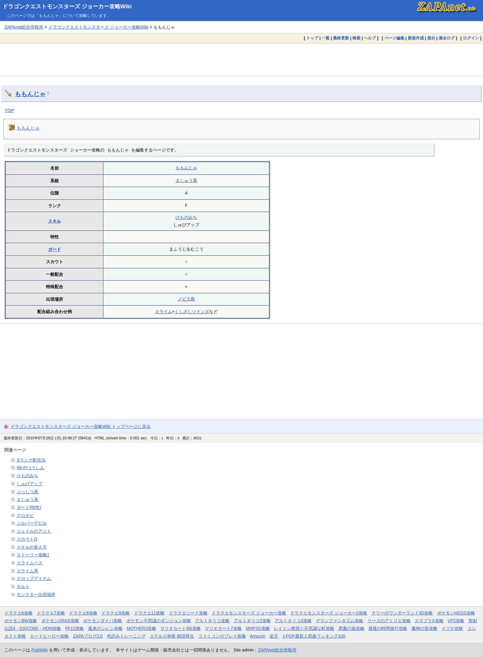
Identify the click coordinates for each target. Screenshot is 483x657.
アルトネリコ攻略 (212, 620)
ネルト (23, 586)
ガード (54, 249)
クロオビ (25, 515)
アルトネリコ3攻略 (293, 620)
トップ (312, 38)
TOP (9, 110)
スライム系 (27, 570)
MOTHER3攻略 (141, 628)
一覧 (326, 38)
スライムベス (30, 562)
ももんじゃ (30, 94)
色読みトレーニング (126, 636)
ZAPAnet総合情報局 (23, 27)
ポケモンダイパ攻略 (102, 620)
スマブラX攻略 (429, 620)
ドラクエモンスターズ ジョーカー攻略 (249, 613)
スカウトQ (27, 539)
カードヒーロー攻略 (49, 636)
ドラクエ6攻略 (18, 613)
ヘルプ (370, 38)
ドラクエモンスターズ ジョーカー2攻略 (328, 613)
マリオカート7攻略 (223, 628)
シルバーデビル (32, 523)
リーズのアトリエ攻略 (389, 620)
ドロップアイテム (34, 578)
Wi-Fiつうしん (30, 467)
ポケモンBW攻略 (20, 620)
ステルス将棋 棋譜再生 (172, 636)
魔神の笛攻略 (424, 628)
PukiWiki (39, 649)
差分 (431, 38)
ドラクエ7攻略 (51, 613)
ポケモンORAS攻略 (60, 620)
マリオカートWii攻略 (180, 628)
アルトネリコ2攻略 (252, 620)
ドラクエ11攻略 (149, 613)
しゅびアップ (30, 483)
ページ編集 (394, 38)
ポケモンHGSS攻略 (456, 613)
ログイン (471, 38)
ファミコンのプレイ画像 (222, 636)
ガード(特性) (29, 507)
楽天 (274, 636)
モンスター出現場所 (36, 594)
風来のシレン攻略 (105, 628)
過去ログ (447, 38)
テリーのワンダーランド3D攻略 (402, 613)
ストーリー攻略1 (33, 554)
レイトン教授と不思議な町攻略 (304, 628)
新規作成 (416, 38)
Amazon (258, 636)
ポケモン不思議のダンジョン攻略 (158, 620)
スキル (54, 221)
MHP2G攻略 (258, 628)
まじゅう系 (186, 180)
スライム (163, 311)
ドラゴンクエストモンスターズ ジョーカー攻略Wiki (67, 6)
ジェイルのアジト (34, 531)
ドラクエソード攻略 (188, 613)
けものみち (186, 217)
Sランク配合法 (31, 459)
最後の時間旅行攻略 (387, 628)
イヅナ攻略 (452, 628)
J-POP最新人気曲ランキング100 (313, 636)
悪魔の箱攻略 (351, 628)
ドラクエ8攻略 (83, 613)
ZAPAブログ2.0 (88, 636)
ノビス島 (186, 298)
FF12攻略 (74, 628)
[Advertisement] (241, 60)
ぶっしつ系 (27, 491)
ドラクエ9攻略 (115, 613)
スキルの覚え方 (32, 547)
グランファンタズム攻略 (339, 620)
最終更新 (341, 38)
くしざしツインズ (192, 311)
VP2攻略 (456, 620)
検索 (356, 38)
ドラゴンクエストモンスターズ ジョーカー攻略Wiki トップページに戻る (80, 426)
